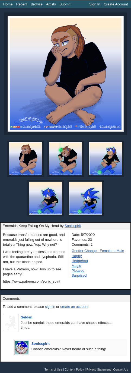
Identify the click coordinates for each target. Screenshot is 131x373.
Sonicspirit (73, 226)
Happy (77, 256)
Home (8, 4)
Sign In (94, 4)
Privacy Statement (99, 369)
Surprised (79, 275)
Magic (76, 266)
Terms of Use (53, 369)
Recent (21, 4)
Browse (37, 4)
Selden (27, 317)
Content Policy (74, 369)
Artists (51, 4)
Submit (64, 4)
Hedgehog (80, 261)
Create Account (116, 4)
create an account (74, 307)
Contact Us (120, 369)
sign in (50, 307)
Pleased (78, 270)
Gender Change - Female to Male (98, 251)
